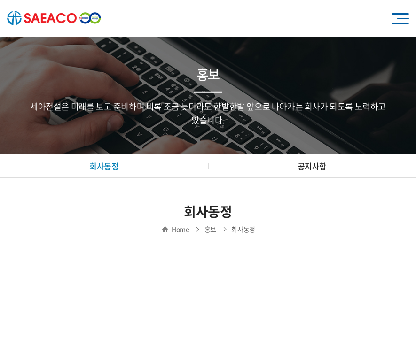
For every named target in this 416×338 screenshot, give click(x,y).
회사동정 (103, 166)
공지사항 (312, 166)
